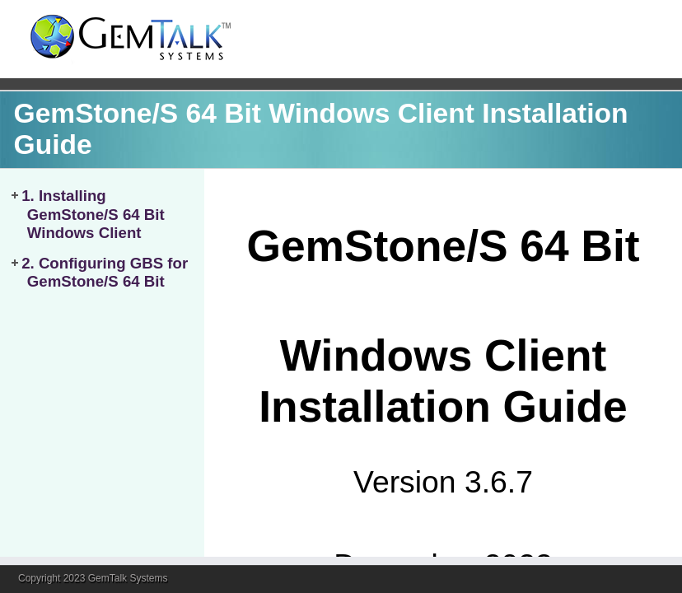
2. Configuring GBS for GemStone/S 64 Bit (104, 272)
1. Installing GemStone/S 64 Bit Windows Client (93, 214)
